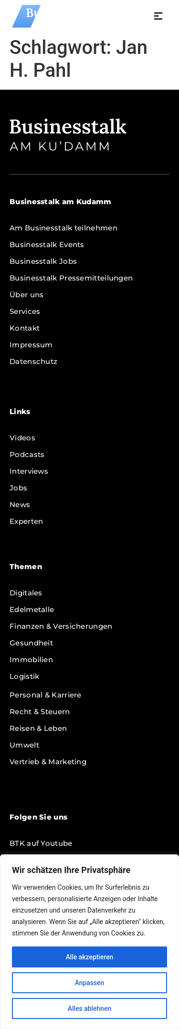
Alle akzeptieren (89, 957)
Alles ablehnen (90, 1008)
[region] (89, 941)
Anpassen (89, 983)
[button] (161, 17)
